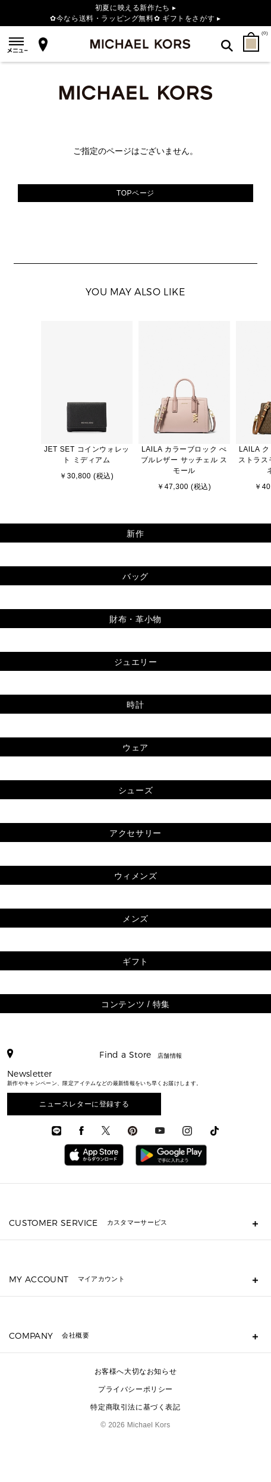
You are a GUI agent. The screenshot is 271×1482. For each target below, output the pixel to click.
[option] (87, 402)
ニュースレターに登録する (84, 1104)
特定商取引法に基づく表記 (135, 1407)
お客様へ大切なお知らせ (135, 1371)
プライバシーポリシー (135, 1389)
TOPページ (135, 193)
